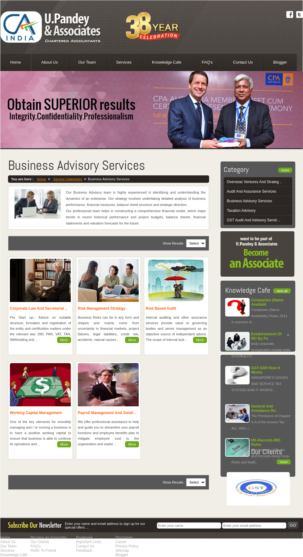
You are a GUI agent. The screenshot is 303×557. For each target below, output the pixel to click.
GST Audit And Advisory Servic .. (253, 220)
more (285, 170)
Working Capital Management (36, 413)
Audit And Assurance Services (251, 191)
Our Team (87, 62)
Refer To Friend (43, 550)
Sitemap (122, 550)
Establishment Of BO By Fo (266, 336)
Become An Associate (48, 537)
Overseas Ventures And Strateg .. (254, 182)
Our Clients (40, 542)
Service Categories (67, 179)
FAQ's (207, 62)
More (64, 340)
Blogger (280, 62)
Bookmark (84, 537)
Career (121, 542)
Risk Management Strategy (101, 308)
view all (282, 291)
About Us (49, 62)
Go (293, 525)
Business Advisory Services (249, 201)
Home (15, 62)
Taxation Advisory (241, 210)
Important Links (88, 542)
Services (124, 62)
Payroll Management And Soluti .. (107, 413)
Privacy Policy (126, 546)
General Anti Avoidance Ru (263, 408)
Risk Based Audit (161, 308)
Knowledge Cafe (166, 62)
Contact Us (243, 62)
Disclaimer (124, 537)
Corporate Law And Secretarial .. (38, 308)
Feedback (84, 550)
